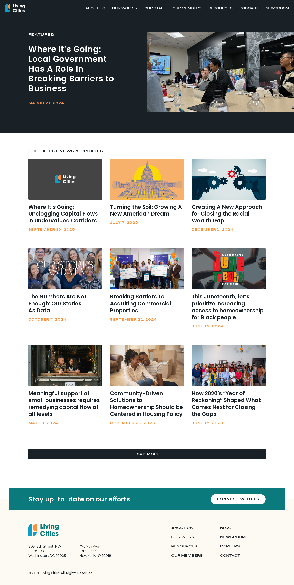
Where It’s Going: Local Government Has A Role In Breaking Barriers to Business (71, 68)
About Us (95, 8)
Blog (225, 528)
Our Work (123, 8)
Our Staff (155, 8)
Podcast (248, 8)
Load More (147, 454)
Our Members (187, 8)
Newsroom (277, 8)
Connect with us (238, 499)
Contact (230, 555)
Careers (230, 546)
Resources (220, 8)
